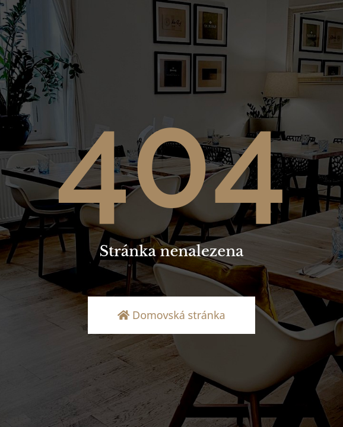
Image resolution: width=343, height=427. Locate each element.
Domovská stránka (171, 315)
